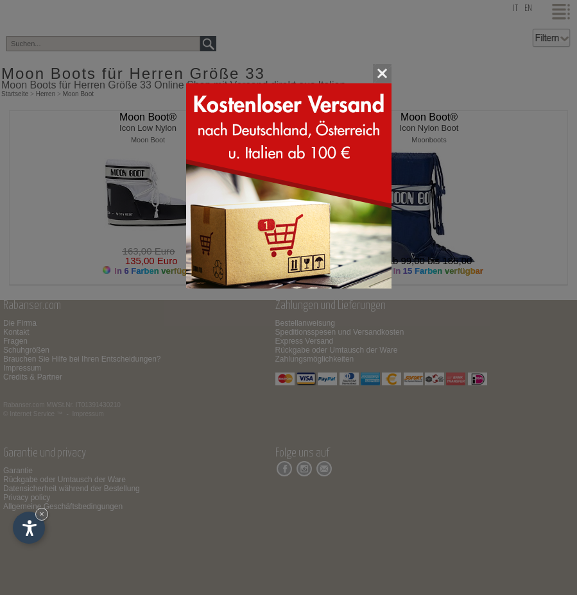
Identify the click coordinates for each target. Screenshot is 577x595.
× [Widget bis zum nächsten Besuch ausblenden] (41, 514)
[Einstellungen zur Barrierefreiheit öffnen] (29, 528)
